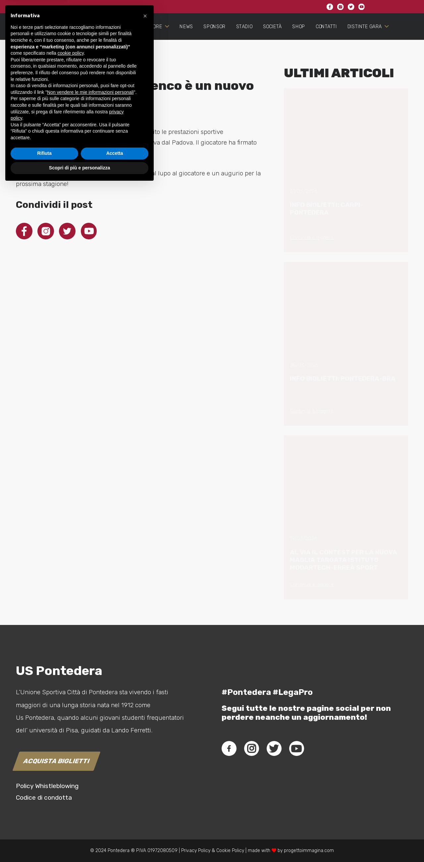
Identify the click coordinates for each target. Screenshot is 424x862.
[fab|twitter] (274, 748)
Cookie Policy (230, 850)
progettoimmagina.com (309, 850)
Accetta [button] (114, 829)
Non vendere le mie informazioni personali (90, 768)
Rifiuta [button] (44, 829)
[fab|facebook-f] (229, 748)
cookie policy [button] (71, 729)
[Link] (38, 45)
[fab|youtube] (296, 748)
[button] (145, 692)
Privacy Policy (195, 850)
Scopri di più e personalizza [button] (79, 843)
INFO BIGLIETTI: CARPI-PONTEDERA (326, 208)
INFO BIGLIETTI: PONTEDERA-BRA (343, 378)
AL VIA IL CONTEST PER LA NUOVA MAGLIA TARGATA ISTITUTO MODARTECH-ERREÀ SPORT (343, 559)
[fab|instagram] (251, 748)
